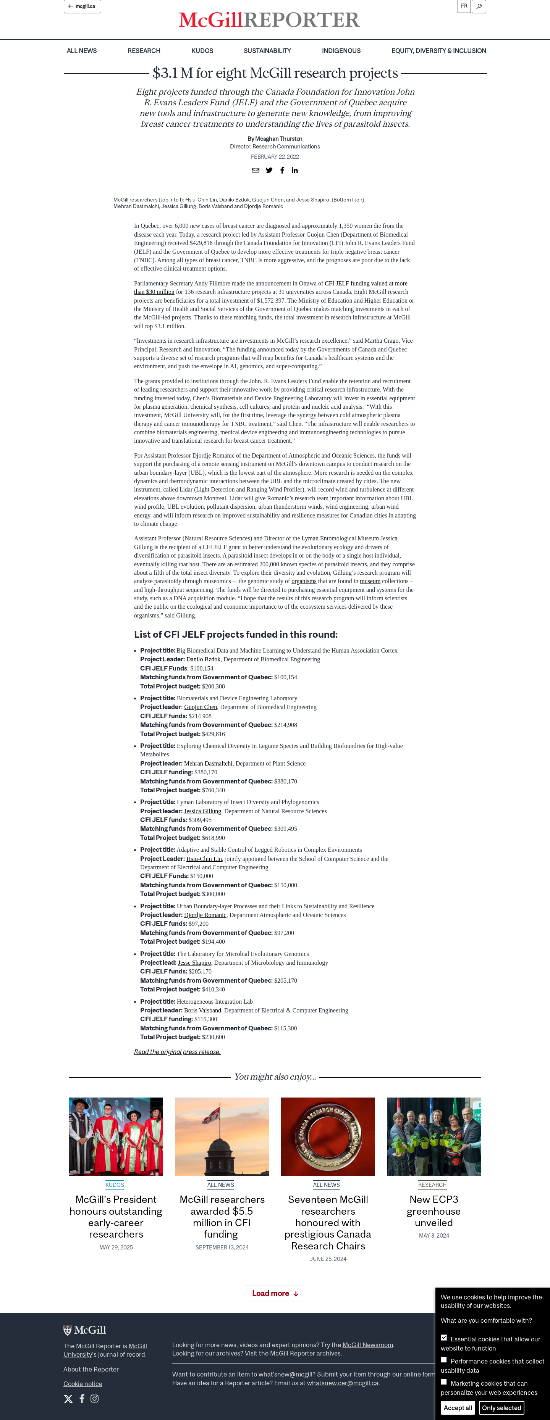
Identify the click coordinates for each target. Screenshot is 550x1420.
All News (82, 50)
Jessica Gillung (202, 811)
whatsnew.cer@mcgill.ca (343, 1383)
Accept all (458, 1408)
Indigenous (341, 50)
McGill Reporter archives (305, 1353)
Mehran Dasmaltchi (208, 763)
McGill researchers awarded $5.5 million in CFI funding (222, 1216)
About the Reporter (91, 1369)
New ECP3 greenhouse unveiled (434, 1210)
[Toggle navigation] (367, 21)
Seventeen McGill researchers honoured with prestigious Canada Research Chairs (328, 1222)
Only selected (501, 1408)
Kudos (202, 50)
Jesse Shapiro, (195, 962)
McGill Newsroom (368, 1345)
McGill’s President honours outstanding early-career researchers (116, 1216)
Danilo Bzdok (203, 659)
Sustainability (267, 50)
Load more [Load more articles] (275, 1293)
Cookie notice (82, 1384)
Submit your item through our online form (376, 1374)
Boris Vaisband (202, 1010)
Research (144, 50)
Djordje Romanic (205, 915)
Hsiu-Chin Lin (204, 859)
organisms (303, 581)
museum (370, 581)
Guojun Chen (200, 707)
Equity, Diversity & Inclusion (438, 50)
